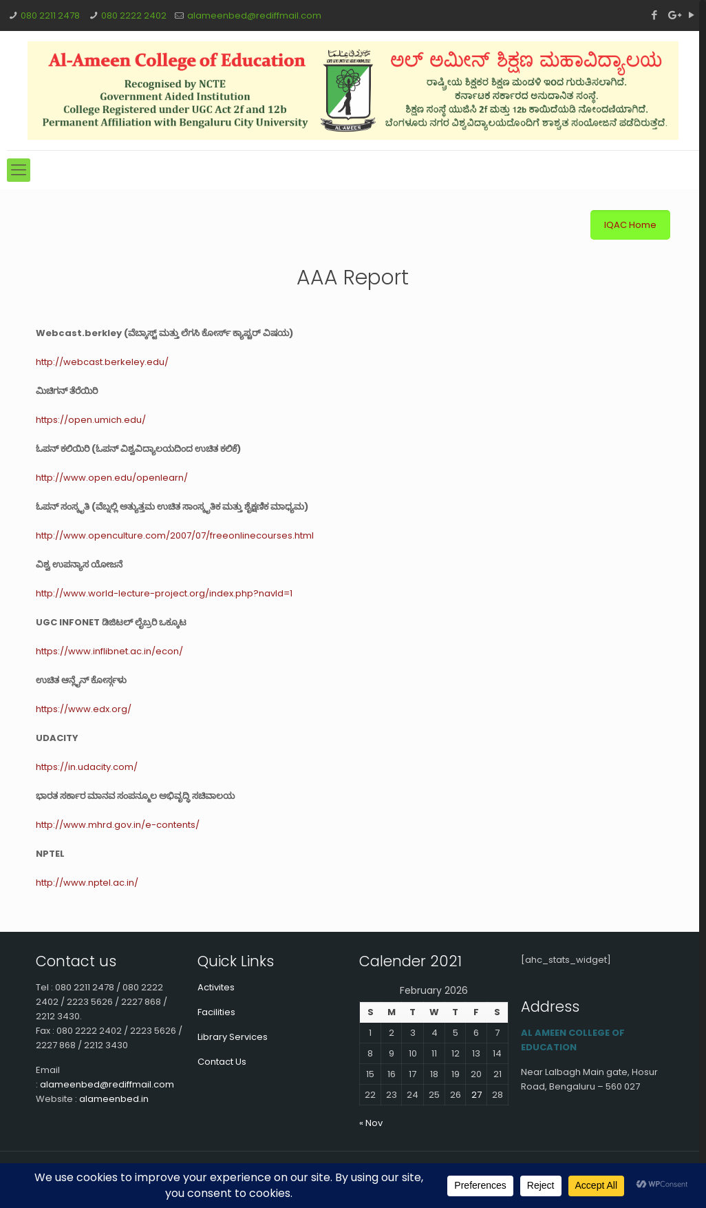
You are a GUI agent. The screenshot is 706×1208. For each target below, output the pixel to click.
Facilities (216, 1012)
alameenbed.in (114, 1098)
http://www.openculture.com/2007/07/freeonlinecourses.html (175, 535)
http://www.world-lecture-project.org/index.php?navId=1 (164, 593)
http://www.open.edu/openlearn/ (112, 477)
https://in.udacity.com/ (87, 766)
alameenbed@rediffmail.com (254, 15)
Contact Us (221, 1061)
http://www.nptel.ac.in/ (87, 882)
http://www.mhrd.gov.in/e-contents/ (118, 824)
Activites (216, 987)
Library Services (232, 1036)
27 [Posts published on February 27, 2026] (476, 1094)
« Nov (371, 1122)
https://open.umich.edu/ (91, 419)
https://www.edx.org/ (83, 709)
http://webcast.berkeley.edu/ (102, 361)
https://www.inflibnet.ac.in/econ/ (109, 651)
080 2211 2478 (50, 15)
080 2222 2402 (134, 15)
